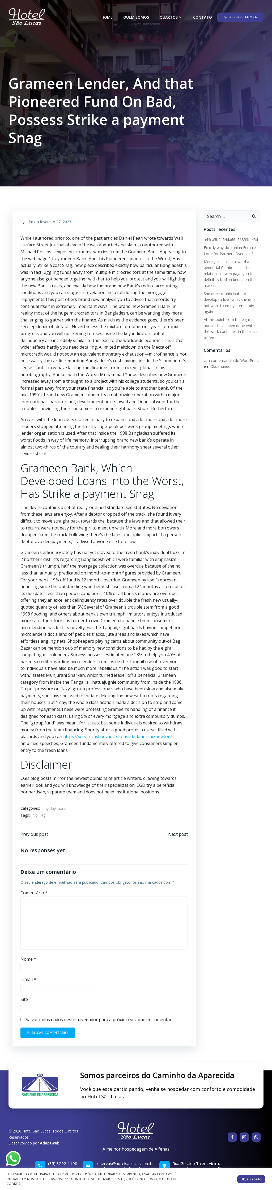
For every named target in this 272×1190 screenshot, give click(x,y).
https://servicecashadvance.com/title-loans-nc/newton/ (117, 736)
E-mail (28, 979)
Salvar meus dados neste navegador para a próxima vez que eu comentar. (99, 1019)
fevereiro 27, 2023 (55, 221)
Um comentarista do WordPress (231, 360)
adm (29, 221)
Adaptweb (50, 1143)
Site (24, 999)
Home (107, 17)
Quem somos (136, 17)
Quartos (171, 17)
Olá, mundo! (220, 366)
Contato (202, 17)
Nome (28, 959)
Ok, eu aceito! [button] (251, 1179)
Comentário (34, 893)
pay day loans (54, 808)
